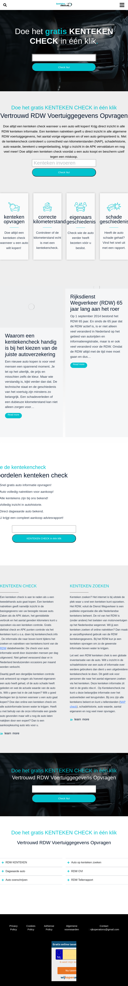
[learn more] (1, 733)
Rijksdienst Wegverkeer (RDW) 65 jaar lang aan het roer (96, 303)
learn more (11, 733)
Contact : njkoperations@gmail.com (104, 927)
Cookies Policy (30, 927)
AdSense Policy (49, 927)
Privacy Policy (13, 927)
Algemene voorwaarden (71, 927)
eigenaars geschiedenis (81, 219)
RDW (3, 648)
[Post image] (31, 307)
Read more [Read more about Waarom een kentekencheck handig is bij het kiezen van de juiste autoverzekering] (13, 414)
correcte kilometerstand (49, 219)
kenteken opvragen (14, 219)
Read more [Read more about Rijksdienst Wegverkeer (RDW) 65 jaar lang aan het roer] (78, 364)
